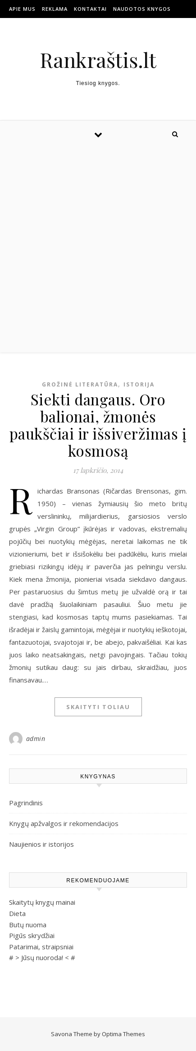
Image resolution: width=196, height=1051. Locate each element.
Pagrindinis (26, 802)
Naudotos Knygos (142, 8)
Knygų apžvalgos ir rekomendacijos (64, 823)
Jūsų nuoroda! (42, 957)
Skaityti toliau (98, 707)
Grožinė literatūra (80, 384)
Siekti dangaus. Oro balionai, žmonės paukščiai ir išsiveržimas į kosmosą (98, 424)
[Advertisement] (98, 250)
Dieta (17, 913)
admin (36, 738)
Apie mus (22, 8)
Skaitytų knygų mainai (42, 902)
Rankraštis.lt (98, 59)
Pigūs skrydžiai (32, 935)
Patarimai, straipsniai (41, 946)
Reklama (55, 8)
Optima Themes (123, 1034)
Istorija (139, 384)
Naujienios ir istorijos (41, 844)
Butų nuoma (27, 924)
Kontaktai (90, 8)
